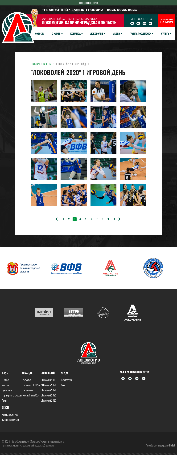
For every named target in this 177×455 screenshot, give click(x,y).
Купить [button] (165, 33)
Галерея (47, 64)
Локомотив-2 (27, 390)
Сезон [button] (5, 407)
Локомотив (26, 380)
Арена (4, 400)
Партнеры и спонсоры (12, 395)
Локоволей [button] (96, 33)
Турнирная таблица (10, 420)
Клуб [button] (5, 373)
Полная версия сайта (88, 3)
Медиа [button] (116, 33)
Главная (35, 64)
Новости (39, 33)
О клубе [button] (56, 33)
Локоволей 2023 (48, 400)
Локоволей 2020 (48, 385)
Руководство (7, 390)
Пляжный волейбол (30, 395)
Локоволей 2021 (48, 390)
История (5, 385)
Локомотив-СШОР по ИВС (33, 385)
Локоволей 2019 (48, 380)
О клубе (5, 380)
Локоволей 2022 (48, 395)
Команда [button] (75, 33)
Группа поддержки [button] (140, 33)
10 (114, 219)
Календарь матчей (10, 415)
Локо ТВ (64, 385)
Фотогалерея (66, 380)
